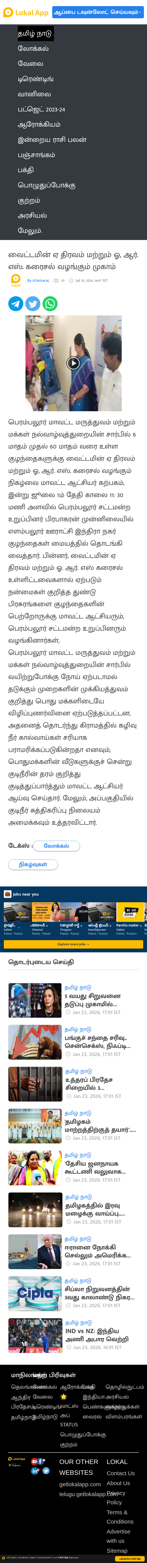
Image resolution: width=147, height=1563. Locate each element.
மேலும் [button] (30, 231)
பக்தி (89, 1387)
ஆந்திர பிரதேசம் (22, 1402)
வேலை (43, 1397)
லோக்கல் (45, 1387)
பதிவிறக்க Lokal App (130, 1558)
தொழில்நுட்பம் (124, 1387)
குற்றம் (69, 1444)
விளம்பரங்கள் (123, 1416)
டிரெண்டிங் (47, 1407)
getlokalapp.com (80, 1484)
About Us (118, 1483)
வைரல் (92, 1416)
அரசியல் (117, 1397)
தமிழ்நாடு (23, 1417)
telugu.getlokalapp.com (88, 1494)
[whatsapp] (51, 305)
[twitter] (33, 305)
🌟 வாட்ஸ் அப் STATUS (69, 1410)
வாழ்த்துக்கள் (122, 1407)
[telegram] (16, 305)
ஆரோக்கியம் (77, 1387)
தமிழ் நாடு (34, 33)
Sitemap (117, 1551)
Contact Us (121, 1473)
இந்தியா (94, 1397)
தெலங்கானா (28, 1387)
